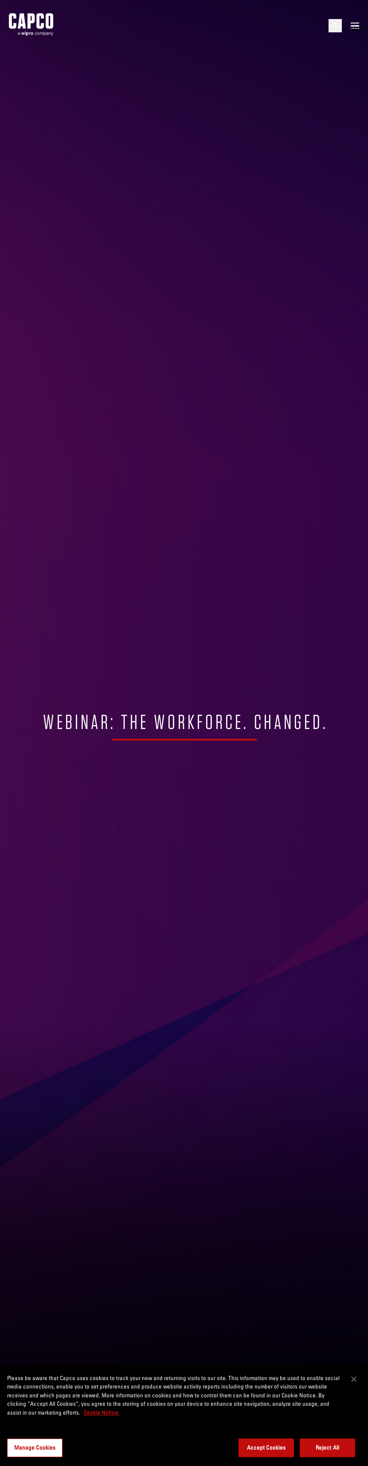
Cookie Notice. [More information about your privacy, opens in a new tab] (101, 1412)
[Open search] (335, 25)
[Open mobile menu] (355, 26)
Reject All (327, 1447)
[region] (184, 1415)
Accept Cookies (266, 1447)
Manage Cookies (35, 1447)
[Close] (354, 1379)
